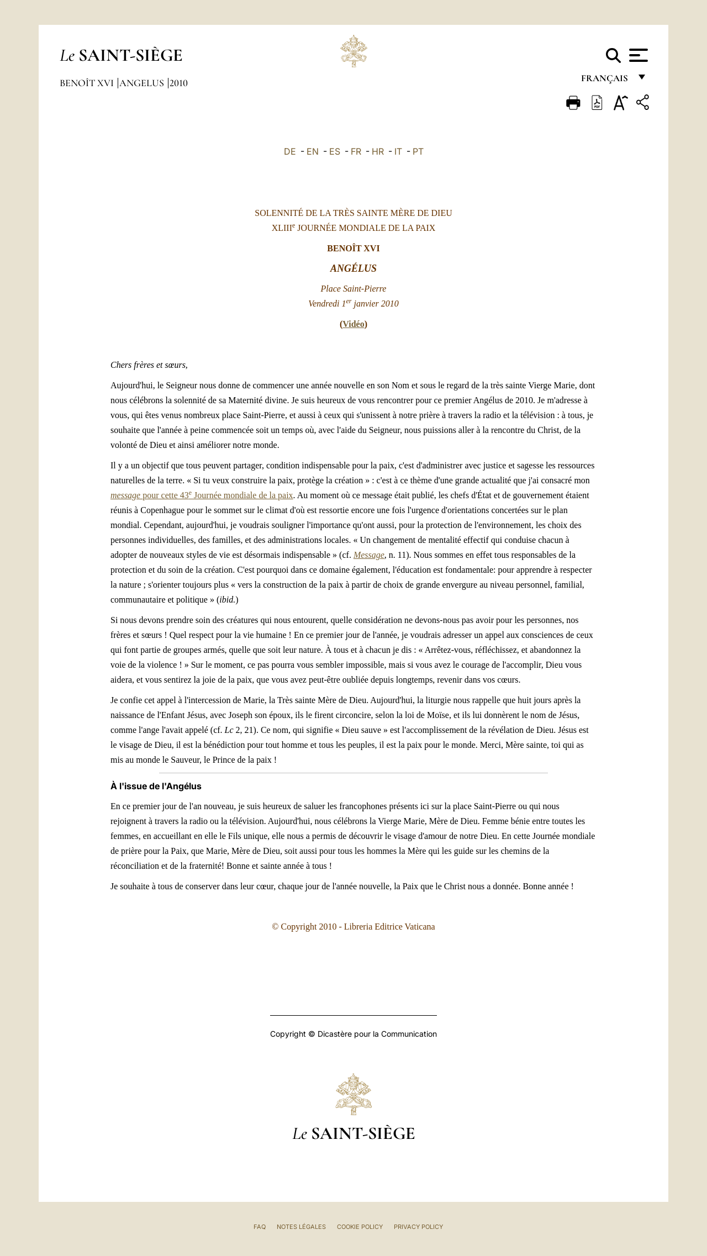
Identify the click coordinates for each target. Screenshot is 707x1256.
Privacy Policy (418, 1227)
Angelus (142, 83)
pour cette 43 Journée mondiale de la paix (201, 495)
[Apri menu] (637, 55)
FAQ (260, 1227)
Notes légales (301, 1227)
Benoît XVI (88, 83)
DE (290, 151)
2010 (179, 83)
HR (378, 151)
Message (369, 555)
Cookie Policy (360, 1227)
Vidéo (353, 324)
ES (334, 151)
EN (313, 151)
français (605, 81)
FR (356, 151)
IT (398, 151)
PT (418, 151)
